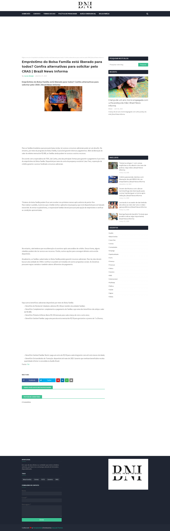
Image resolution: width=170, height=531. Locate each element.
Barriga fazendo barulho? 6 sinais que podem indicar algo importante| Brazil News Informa (133, 216)
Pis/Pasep (112, 282)
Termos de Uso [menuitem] (49, 14)
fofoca (111, 268)
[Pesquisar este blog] (123, 64)
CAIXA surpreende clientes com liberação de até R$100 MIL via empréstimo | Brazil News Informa (132, 179)
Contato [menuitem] (36, 14)
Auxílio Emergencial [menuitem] (88, 14)
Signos (111, 293)
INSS (110, 275)
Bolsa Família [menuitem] (104, 14)
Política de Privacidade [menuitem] (67, 14)
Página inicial (26, 57)
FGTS (110, 258)
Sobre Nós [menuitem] (26, 14)
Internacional (113, 279)
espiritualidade (113, 254)
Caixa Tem (112, 240)
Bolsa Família (113, 236)
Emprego (112, 251)
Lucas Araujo (29, 76)
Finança (111, 261)
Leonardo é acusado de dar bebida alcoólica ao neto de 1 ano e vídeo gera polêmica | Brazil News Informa (133, 205)
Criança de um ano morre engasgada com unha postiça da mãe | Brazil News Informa (128, 103)
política (111, 286)
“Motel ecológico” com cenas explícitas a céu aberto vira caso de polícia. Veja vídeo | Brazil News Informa (132, 166)
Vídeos (111, 297)
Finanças (112, 265)
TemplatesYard (37, 528)
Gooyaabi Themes (57, 528)
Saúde (111, 289)
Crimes (111, 244)
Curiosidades (113, 247)
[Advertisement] (85, 36)
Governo (111, 272)
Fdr (28, 364)
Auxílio (111, 233)
